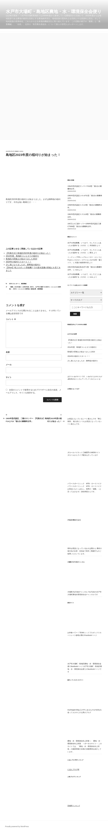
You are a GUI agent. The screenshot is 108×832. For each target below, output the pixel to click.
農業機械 (23, 283)
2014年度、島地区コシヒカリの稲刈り (22, 256)
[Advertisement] (54, 50)
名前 (8, 352)
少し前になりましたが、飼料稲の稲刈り (23, 265)
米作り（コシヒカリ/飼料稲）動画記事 (24, 289)
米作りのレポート (14, 283)
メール (9, 365)
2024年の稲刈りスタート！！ (18, 262)
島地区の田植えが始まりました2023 (21, 259)
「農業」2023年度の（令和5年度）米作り (21, 287)
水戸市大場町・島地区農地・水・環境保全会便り (53, 11)
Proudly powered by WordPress (17, 826)
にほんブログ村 (73, 769)
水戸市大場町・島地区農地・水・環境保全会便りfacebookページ (84, 663)
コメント (11, 319)
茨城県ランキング (73, 806)
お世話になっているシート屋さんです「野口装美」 (84, 418)
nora (21, 151)
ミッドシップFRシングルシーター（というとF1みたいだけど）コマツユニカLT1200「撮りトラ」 (84, 260)
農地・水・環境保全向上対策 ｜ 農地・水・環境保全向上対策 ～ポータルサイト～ (84, 741)
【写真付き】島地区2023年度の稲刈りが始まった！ (28, 253)
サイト (9, 377)
